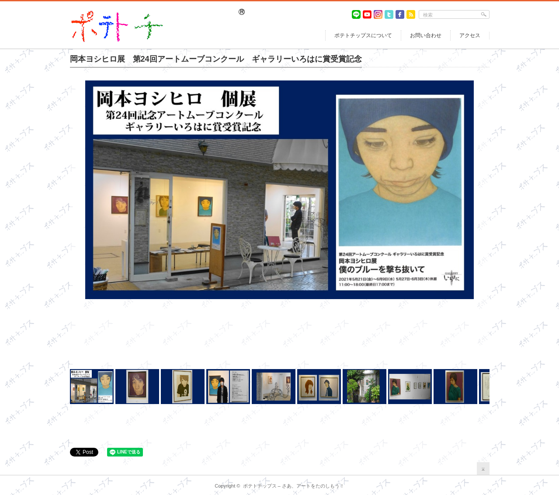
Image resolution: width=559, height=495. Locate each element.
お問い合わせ (425, 35)
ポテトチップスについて (363, 35)
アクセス (469, 35)
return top (483, 468)
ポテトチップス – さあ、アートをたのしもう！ (293, 485)
